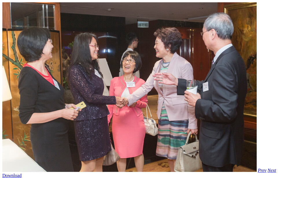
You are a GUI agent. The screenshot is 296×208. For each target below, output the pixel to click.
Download (12, 175)
